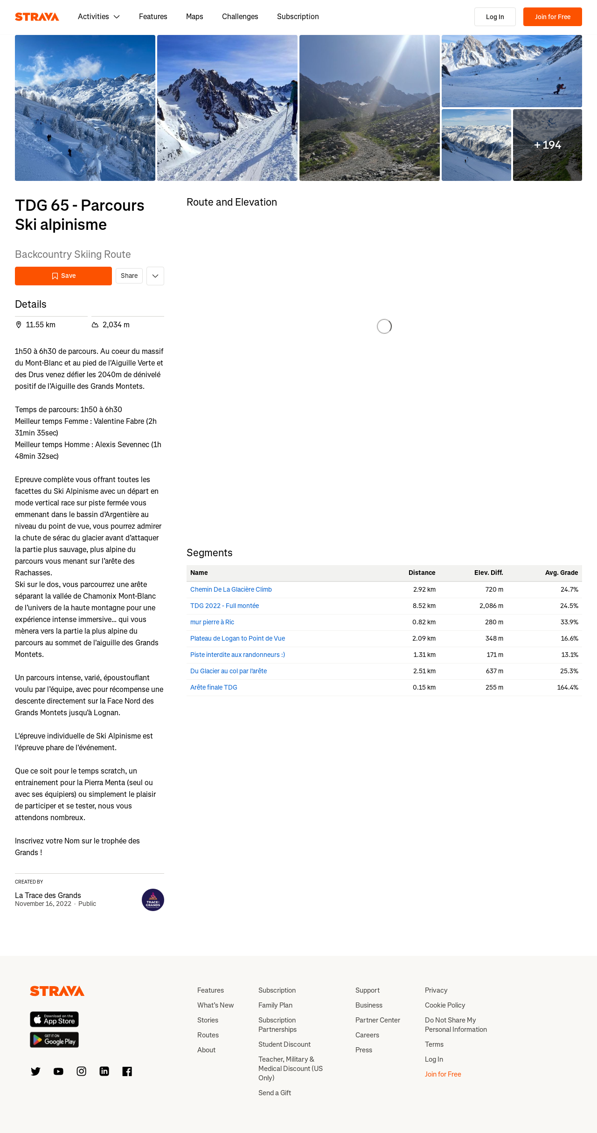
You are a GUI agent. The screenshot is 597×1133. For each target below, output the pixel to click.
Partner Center (377, 1020)
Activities (99, 16)
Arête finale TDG (213, 687)
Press (363, 1050)
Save (63, 275)
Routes (208, 1035)
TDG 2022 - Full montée (224, 605)
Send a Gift (274, 1093)
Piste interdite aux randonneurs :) (237, 654)
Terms (434, 1044)
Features (153, 16)
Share (129, 275)
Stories (207, 1020)
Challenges (240, 16)
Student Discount (284, 1044)
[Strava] (37, 16)
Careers (367, 1035)
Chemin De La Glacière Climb (231, 589)
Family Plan (275, 1005)
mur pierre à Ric (212, 622)
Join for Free (552, 17)
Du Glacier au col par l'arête (228, 671)
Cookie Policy (445, 1005)
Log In (495, 17)
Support (367, 990)
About (206, 1050)
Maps (194, 16)
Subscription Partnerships (277, 1025)
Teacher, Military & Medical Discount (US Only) (290, 1069)
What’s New (215, 1005)
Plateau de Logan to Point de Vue (237, 638)
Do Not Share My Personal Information (456, 1025)
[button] (85, 108)
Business (368, 1005)
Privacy (436, 990)
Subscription (298, 16)
